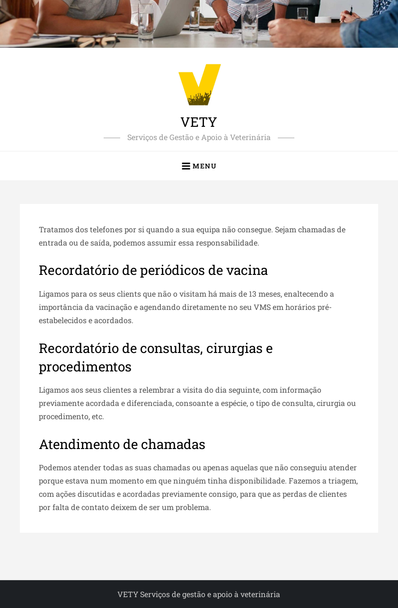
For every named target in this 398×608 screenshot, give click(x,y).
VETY (198, 122)
